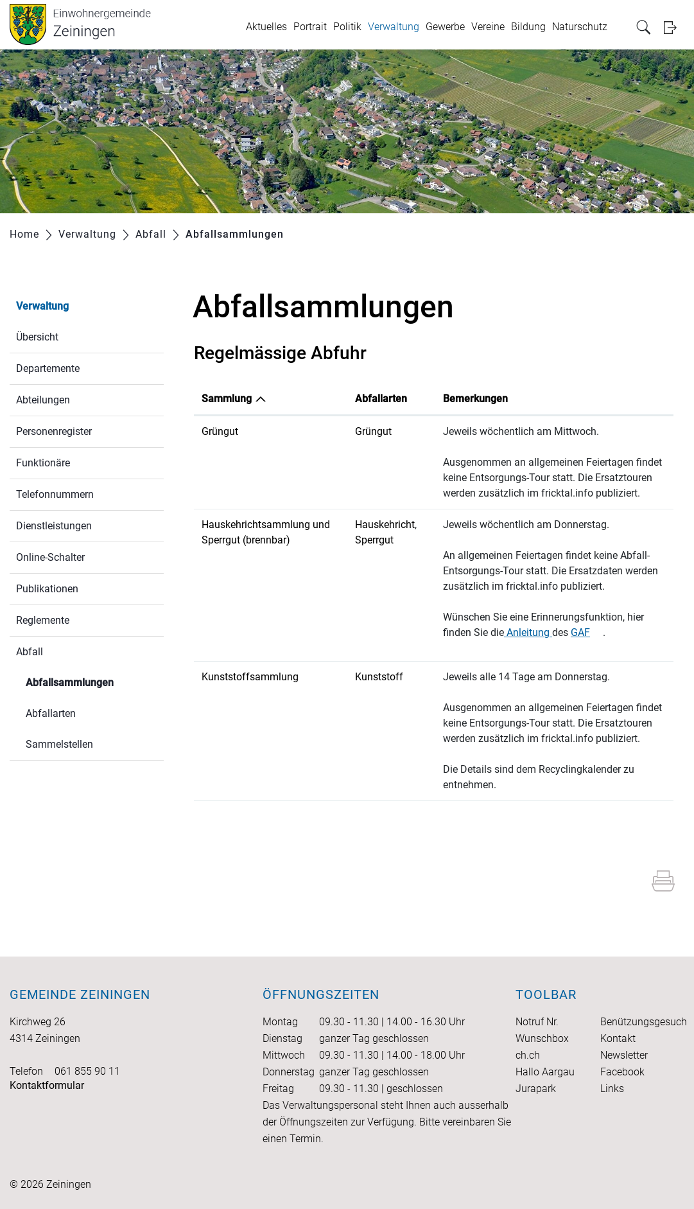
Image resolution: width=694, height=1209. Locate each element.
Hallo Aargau (545, 1072)
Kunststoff (379, 677)
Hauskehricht (385, 524)
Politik (347, 27)
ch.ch (528, 1055)
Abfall (29, 652)
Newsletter (624, 1055)
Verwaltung (393, 27)
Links (612, 1088)
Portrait (310, 27)
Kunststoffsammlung (250, 677)
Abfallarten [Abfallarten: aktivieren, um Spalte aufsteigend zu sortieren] (381, 399)
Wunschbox (542, 1038)
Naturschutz (579, 27)
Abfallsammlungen (95, 681)
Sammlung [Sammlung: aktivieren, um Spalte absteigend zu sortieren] (227, 399)
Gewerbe (445, 27)
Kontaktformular (47, 1085)
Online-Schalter (50, 557)
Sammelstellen (59, 744)
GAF (587, 632)
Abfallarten (51, 713)
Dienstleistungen (54, 526)
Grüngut (220, 431)
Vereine (488, 27)
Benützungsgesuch (643, 1022)
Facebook (622, 1072)
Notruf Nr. (537, 1022)
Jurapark (536, 1088)
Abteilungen (43, 400)
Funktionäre (43, 463)
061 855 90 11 (87, 1071)
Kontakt (618, 1038)
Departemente (48, 368)
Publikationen (47, 589)
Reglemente (42, 620)
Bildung (528, 27)
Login (674, 27)
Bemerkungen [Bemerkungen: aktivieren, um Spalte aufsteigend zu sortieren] (475, 399)
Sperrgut (374, 540)
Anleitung (528, 632)
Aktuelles (266, 27)
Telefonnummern (55, 494)
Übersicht (37, 337)
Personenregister (54, 431)
